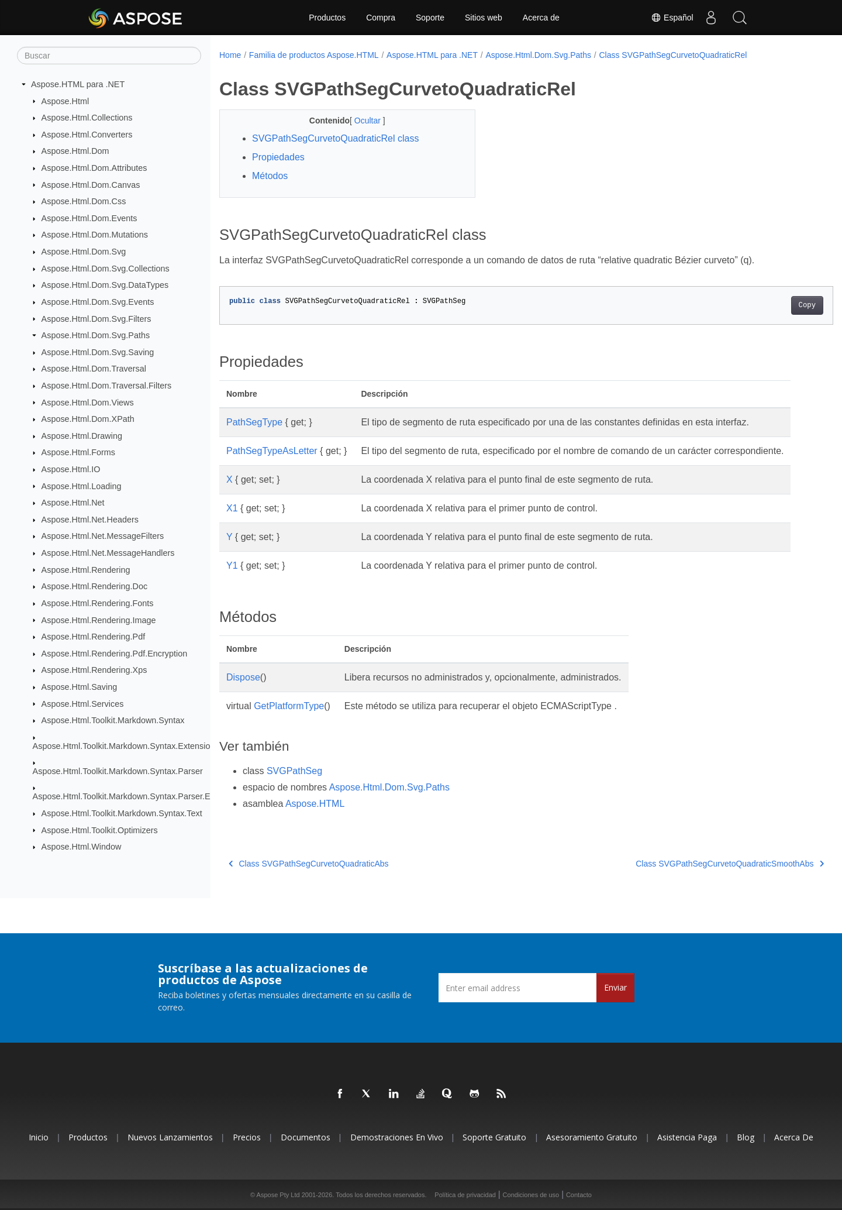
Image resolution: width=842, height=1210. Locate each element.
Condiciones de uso (531, 1194)
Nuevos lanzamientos (170, 1137)
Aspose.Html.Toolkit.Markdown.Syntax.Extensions (126, 745)
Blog (745, 1137)
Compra (380, 17)
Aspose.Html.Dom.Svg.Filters (96, 318)
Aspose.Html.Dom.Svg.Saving (98, 352)
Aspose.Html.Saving (80, 687)
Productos (327, 17)
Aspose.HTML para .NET (78, 84)
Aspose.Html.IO (71, 469)
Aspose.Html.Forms (78, 452)
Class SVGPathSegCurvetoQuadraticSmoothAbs (687, 863)
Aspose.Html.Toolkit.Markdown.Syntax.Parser (118, 771)
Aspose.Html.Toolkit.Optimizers (100, 829)
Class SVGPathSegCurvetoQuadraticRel (673, 55)
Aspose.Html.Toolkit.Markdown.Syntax (113, 720)
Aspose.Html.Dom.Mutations (95, 234)
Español (672, 17)
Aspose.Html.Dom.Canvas (91, 184)
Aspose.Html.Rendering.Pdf (94, 636)
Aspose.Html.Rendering (86, 569)
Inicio (39, 1137)
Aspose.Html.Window (82, 846)
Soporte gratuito (494, 1137)
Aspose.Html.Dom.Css (84, 201)
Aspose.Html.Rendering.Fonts (98, 603)
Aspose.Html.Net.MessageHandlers (108, 553)
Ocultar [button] (360, 120)
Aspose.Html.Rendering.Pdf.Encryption (115, 653)
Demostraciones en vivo (396, 1137)
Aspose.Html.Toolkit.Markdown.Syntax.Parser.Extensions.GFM (150, 796)
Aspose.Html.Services (83, 703)
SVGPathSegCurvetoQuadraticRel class (335, 138)
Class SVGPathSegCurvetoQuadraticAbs (309, 863)
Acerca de (541, 17)
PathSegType (254, 422)
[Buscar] (109, 55)
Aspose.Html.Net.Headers (90, 519)
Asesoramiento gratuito (591, 1137)
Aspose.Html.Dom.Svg (84, 251)
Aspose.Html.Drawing (82, 436)
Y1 (232, 565)
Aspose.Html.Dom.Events (89, 218)
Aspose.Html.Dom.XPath (88, 419)
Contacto (579, 1194)
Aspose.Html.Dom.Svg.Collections (106, 268)
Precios (247, 1137)
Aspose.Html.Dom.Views (88, 402)
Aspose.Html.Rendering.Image (99, 619)
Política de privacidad (465, 1194)
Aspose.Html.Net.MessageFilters (103, 536)
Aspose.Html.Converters (87, 134)
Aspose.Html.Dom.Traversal (94, 368)
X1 (232, 508)
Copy (764, 305)
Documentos (305, 1137)
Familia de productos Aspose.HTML (314, 55)
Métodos (270, 176)
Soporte (430, 17)
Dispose (243, 677)
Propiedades (278, 157)
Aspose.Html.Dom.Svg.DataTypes (105, 285)
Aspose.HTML (314, 804)
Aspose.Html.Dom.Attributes (94, 168)
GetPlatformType (289, 706)
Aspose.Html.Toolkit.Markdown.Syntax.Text (122, 813)
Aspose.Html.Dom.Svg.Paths (96, 335)
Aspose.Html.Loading (82, 485)
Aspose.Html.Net (73, 502)
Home (230, 55)
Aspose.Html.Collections (87, 117)
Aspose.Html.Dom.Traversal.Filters (107, 385)
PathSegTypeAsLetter (272, 451)
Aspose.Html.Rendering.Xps (94, 670)
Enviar (615, 987)
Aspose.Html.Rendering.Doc (95, 586)
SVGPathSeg (294, 771)
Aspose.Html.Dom (75, 151)
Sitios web (483, 17)
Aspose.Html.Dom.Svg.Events (98, 302)
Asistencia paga (687, 1137)
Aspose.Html (65, 100)
